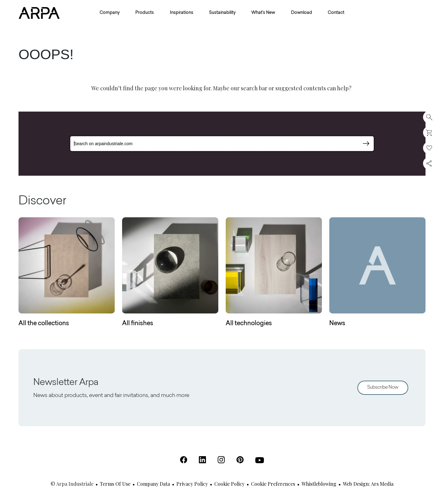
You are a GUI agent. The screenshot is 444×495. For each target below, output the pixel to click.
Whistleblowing (319, 484)
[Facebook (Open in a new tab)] (184, 460)
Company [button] (110, 13)
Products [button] (144, 13)
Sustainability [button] (222, 13)
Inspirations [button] (181, 13)
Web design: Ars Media (368, 484)
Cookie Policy (229, 484)
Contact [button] (336, 13)
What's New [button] (263, 13)
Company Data (153, 484)
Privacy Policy (192, 484)
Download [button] (301, 13)
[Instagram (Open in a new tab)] (221, 460)
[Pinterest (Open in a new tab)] (240, 460)
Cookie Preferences (273, 484)
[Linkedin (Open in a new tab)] (202, 460)
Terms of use (115, 484)
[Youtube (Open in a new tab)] (259, 460)
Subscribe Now (382, 387)
